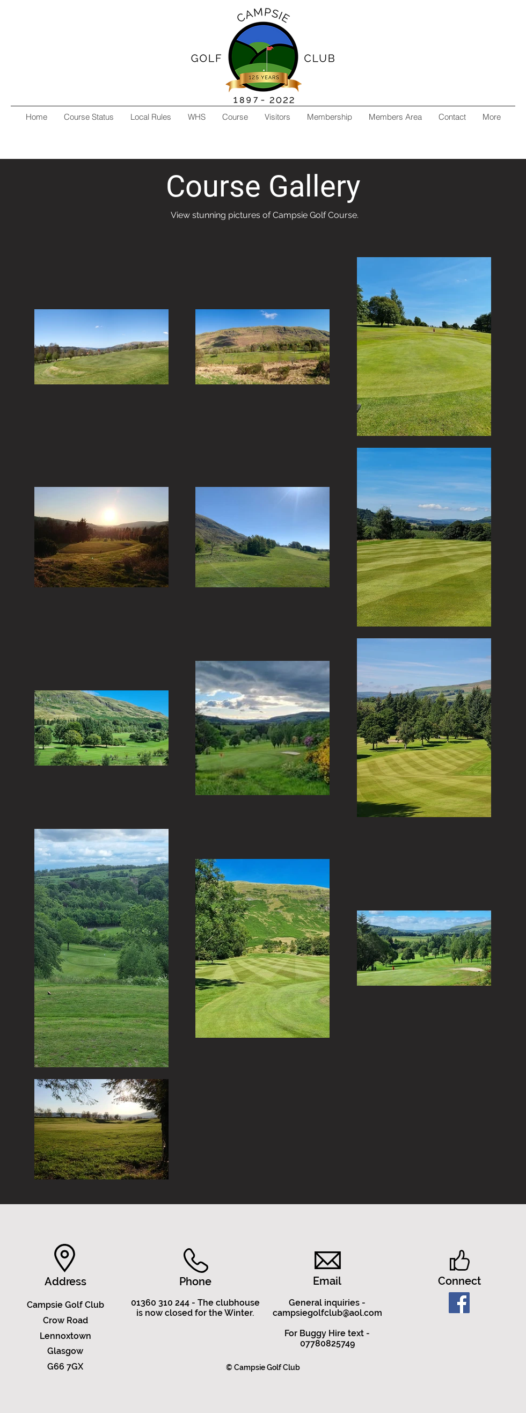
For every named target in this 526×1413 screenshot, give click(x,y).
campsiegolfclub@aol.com (327, 1313)
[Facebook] (459, 1302)
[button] (235, 117)
